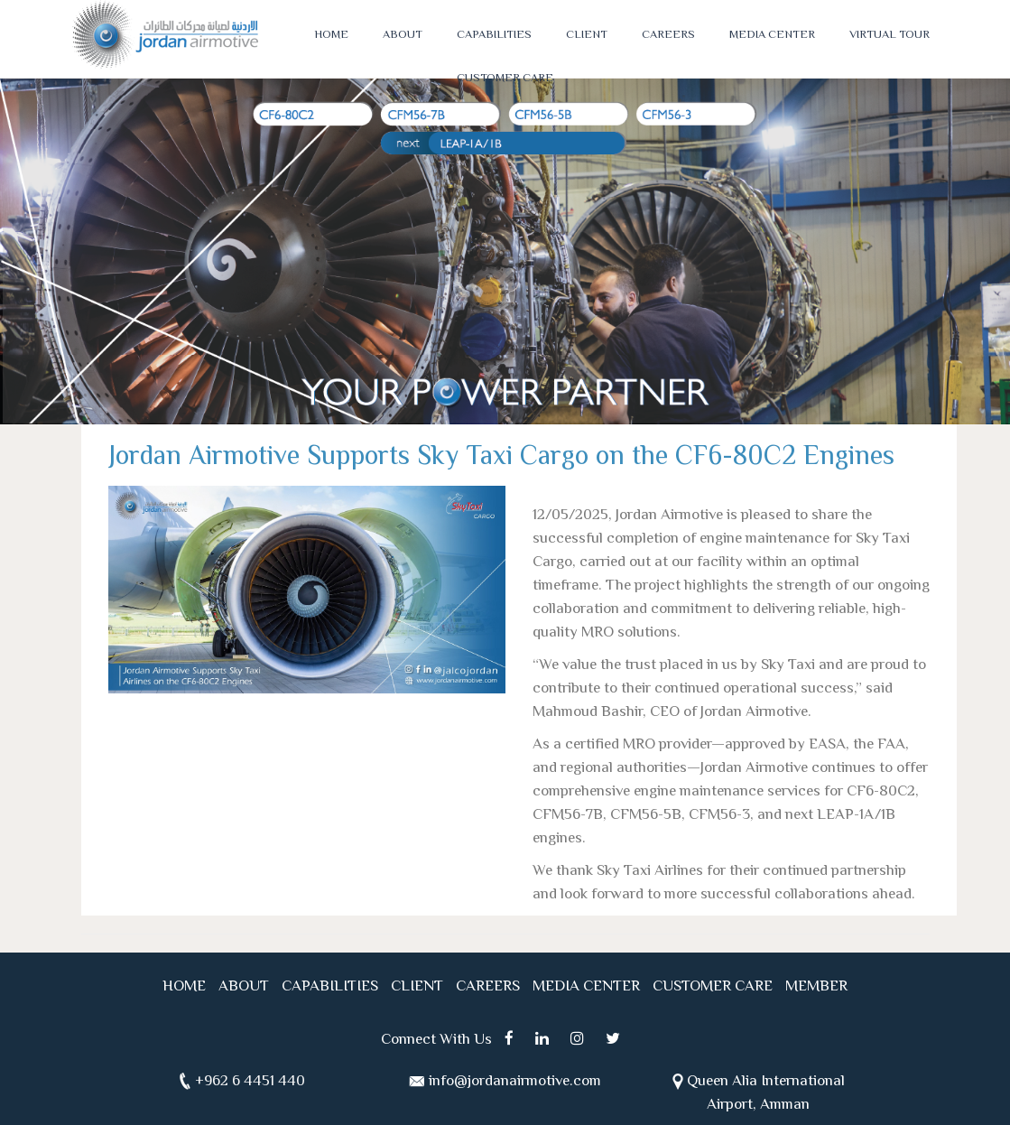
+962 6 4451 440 (250, 1081)
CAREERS (668, 35)
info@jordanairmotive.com (515, 1081)
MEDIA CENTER (772, 35)
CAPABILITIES (494, 35)
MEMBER (816, 987)
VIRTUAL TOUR (889, 35)
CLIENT (586, 35)
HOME (331, 35)
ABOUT (402, 35)
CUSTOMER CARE (505, 79)
